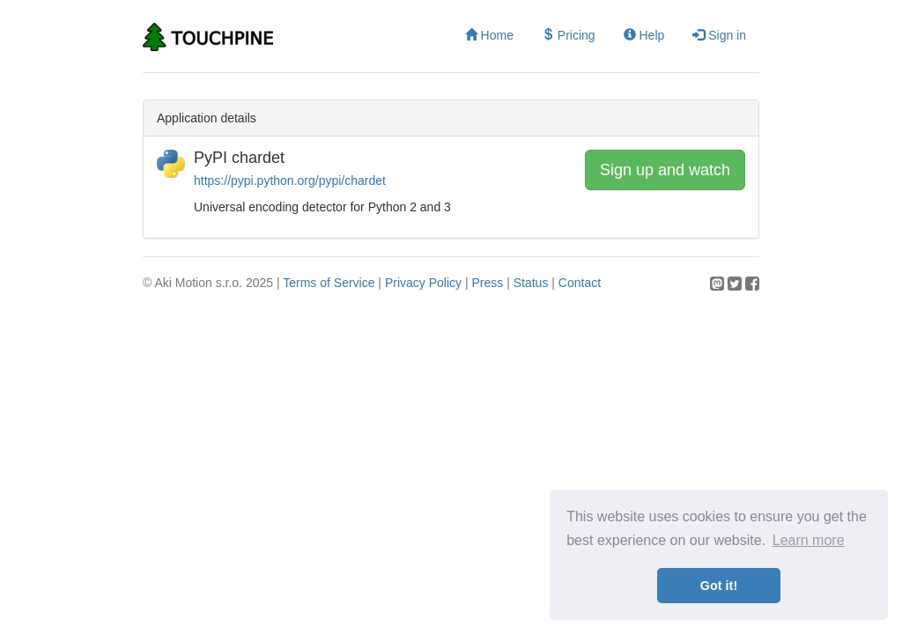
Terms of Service (328, 283)
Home (489, 35)
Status (531, 283)
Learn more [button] (809, 540)
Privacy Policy (423, 283)
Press (487, 283)
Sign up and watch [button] (665, 170)
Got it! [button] (718, 586)
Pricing (568, 35)
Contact (579, 283)
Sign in (719, 35)
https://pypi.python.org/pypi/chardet (290, 180)
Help (644, 35)
